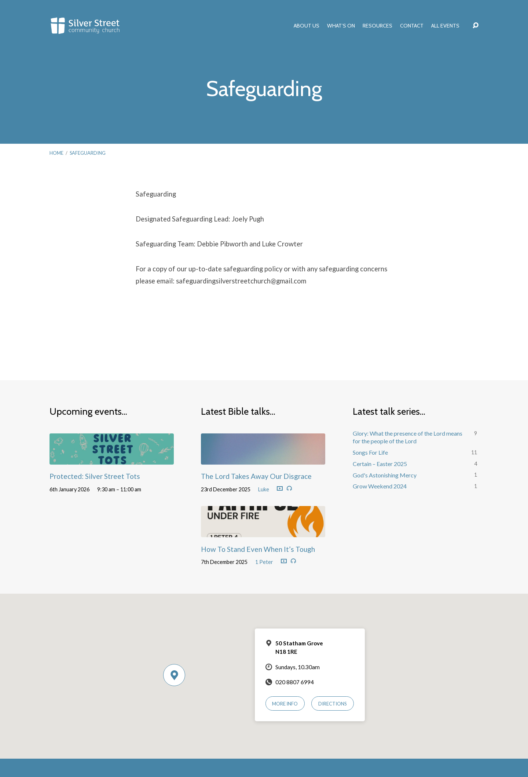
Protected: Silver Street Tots (95, 476)
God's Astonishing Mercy (385, 475)
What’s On (341, 25)
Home (56, 153)
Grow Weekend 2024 (380, 486)
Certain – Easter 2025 (380, 463)
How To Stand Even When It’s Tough (258, 549)
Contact (411, 25)
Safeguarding (88, 153)
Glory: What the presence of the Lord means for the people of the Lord (407, 437)
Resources (377, 25)
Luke (263, 489)
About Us (306, 25)
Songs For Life (370, 452)
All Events (445, 25)
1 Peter (264, 562)
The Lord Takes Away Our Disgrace (256, 476)
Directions (332, 704)
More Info (285, 704)
